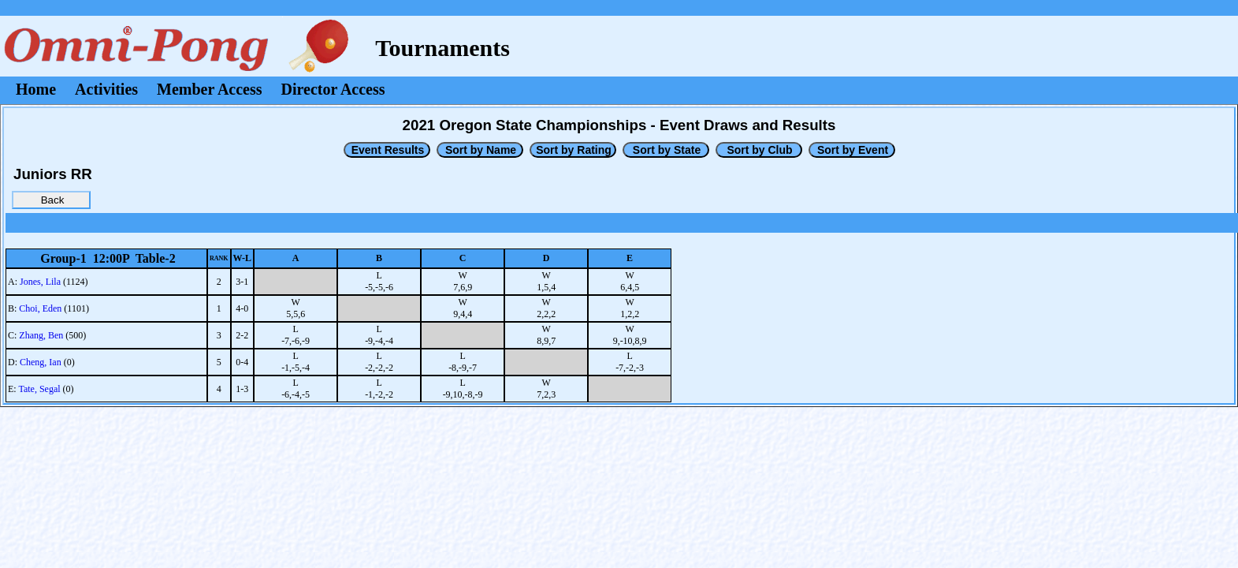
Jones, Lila (40, 281)
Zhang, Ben (41, 335)
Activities (106, 89)
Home (36, 89)
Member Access (209, 89)
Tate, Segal (39, 388)
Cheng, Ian (40, 362)
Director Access (333, 89)
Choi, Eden (40, 308)
